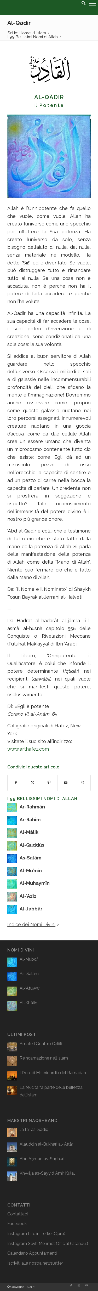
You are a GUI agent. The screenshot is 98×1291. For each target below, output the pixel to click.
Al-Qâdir (19, 22)
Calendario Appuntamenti (32, 1253)
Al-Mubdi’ (29, 959)
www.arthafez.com (28, 749)
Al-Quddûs (32, 845)
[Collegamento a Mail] (87, 1286)
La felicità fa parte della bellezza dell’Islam (51, 1091)
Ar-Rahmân (32, 806)
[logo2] (39, 10)
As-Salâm (30, 857)
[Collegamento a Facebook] (71, 1286)
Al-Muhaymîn (35, 883)
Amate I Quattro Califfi (41, 1043)
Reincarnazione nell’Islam (44, 1058)
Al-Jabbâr (31, 908)
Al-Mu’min (31, 870)
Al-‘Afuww (29, 988)
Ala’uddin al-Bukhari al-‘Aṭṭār (46, 1144)
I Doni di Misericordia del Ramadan (53, 1072)
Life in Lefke (39, 1233)
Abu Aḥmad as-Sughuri (42, 1158)
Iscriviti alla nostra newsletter (35, 1263)
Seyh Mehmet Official (48, 1243)
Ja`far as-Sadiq (34, 1129)
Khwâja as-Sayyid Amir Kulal (47, 1173)
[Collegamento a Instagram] (79, 1286)
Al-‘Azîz (28, 896)
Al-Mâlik (29, 832)
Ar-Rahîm (30, 819)
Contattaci (17, 1213)
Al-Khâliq (28, 1002)
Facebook (17, 1223)
